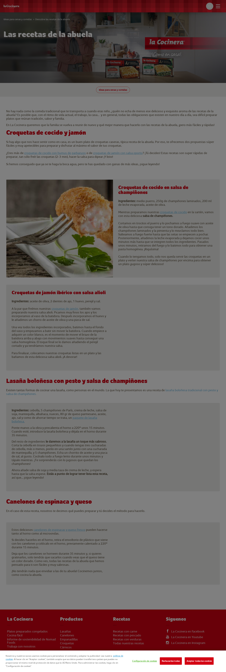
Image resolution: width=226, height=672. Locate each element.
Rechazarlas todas (171, 661)
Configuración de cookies (144, 661)
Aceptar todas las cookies (199, 661)
